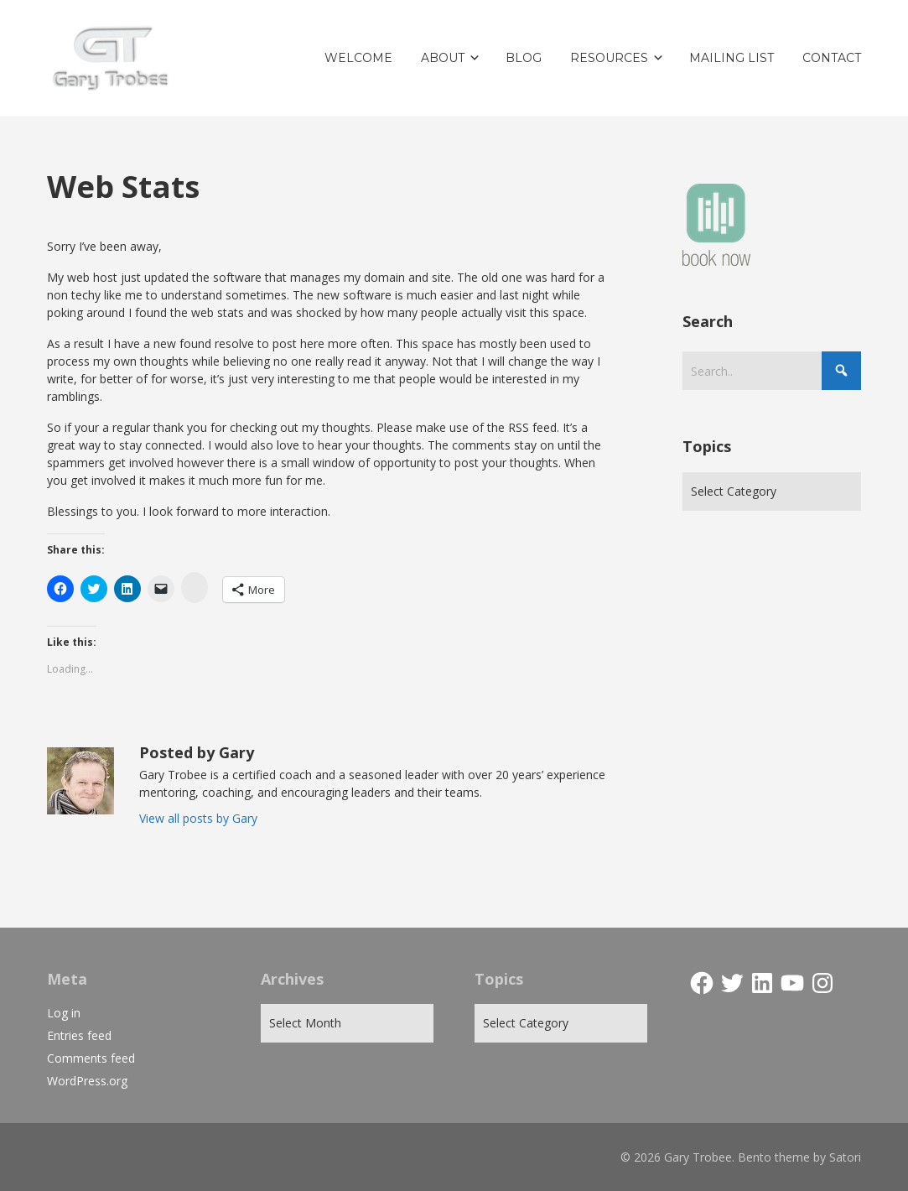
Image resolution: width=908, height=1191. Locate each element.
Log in (63, 1013)
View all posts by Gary (198, 818)
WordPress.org (87, 1081)
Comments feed (91, 1058)
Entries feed (79, 1035)
